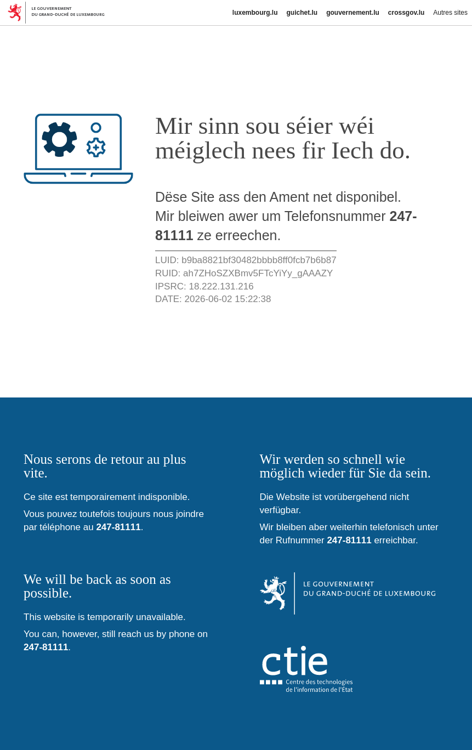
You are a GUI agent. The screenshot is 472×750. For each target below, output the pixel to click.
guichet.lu (301, 12)
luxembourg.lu (255, 12)
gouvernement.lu (352, 12)
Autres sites (450, 12)
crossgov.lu (406, 12)
